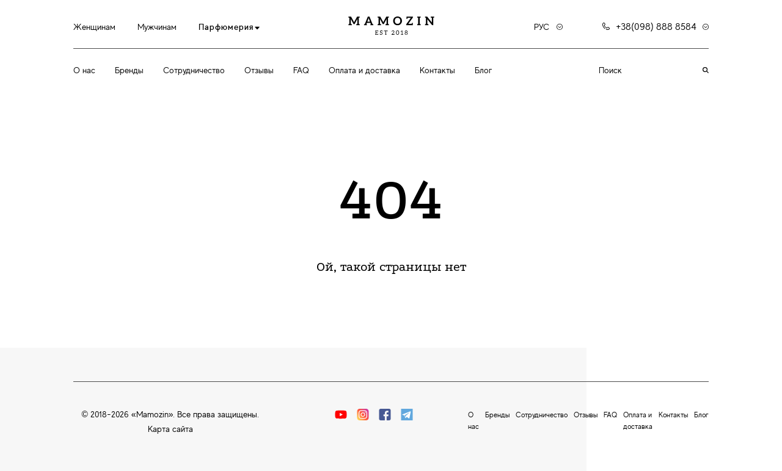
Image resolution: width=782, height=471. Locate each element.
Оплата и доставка (364, 70)
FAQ (301, 70)
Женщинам (94, 27)
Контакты (437, 70)
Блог (483, 70)
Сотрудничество (194, 70)
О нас (84, 70)
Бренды (129, 70)
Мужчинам (157, 27)
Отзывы (259, 70)
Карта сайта (170, 429)
